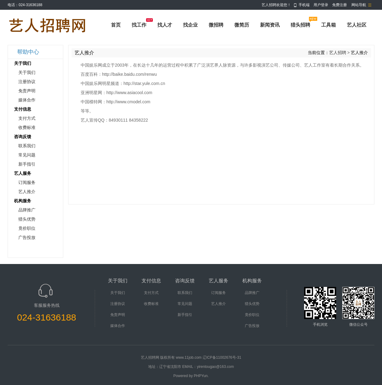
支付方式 (26, 118)
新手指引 (26, 164)
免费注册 (339, 5)
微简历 (241, 25)
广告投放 (26, 237)
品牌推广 (26, 210)
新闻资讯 (270, 25)
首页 (116, 25)
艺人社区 (356, 25)
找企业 (190, 25)
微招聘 (216, 25)
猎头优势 (26, 219)
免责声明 (26, 91)
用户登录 (321, 5)
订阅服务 (26, 182)
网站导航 (358, 5)
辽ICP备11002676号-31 (222, 357)
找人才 (164, 25)
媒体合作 (26, 100)
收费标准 (26, 127)
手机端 (304, 5)
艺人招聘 (337, 52)
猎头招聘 (300, 25)
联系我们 (26, 146)
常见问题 (26, 155)
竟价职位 (26, 228)
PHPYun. (201, 376)
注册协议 (26, 81)
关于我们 (26, 72)
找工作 (139, 25)
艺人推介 (26, 191)
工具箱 (328, 25)
